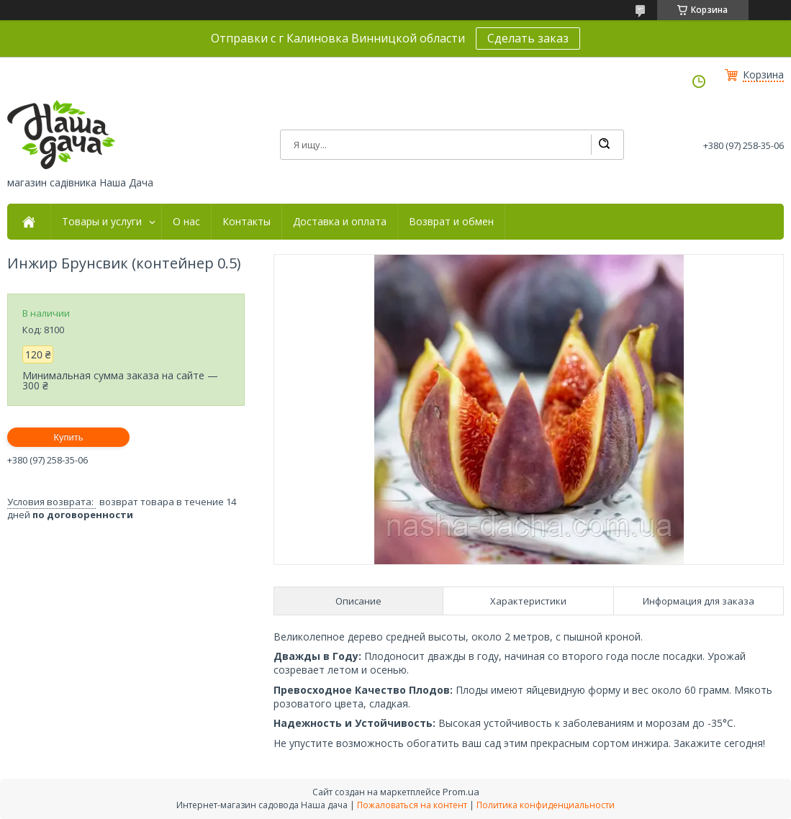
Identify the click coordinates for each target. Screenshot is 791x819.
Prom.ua (461, 791)
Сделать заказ (528, 38)
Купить (68, 437)
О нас (186, 221)
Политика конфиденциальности (545, 805)
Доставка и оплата (340, 221)
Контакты (246, 221)
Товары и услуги (102, 221)
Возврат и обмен (451, 221)
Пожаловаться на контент (412, 805)
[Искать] (604, 145)
